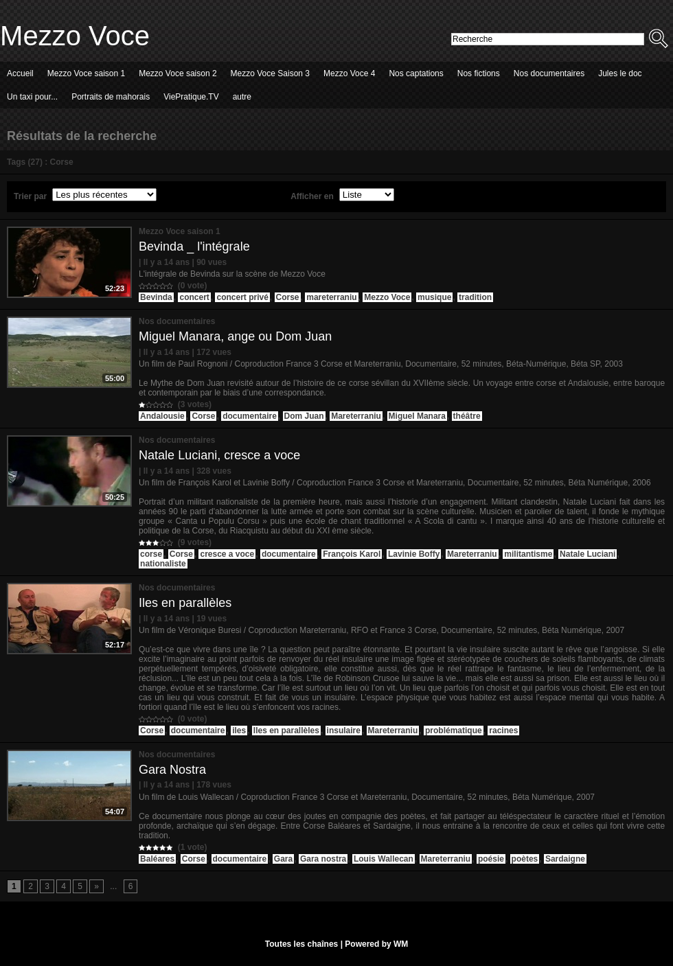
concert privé (242, 297)
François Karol (351, 554)
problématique (453, 730)
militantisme (528, 554)
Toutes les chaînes (301, 944)
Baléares (157, 859)
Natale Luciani (587, 554)
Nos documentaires (549, 73)
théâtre (467, 416)
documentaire (250, 416)
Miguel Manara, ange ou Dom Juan (235, 336)
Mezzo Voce (75, 36)
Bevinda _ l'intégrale (194, 246)
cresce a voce (227, 554)
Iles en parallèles (185, 603)
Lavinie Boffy (414, 554)
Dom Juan (304, 416)
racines (503, 730)
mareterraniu (331, 297)
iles (239, 730)
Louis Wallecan (383, 859)
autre (242, 97)
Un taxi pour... (32, 97)
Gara (283, 859)
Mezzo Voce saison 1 (86, 73)
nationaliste (163, 563)
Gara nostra (323, 859)
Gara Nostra (172, 770)
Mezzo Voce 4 (349, 73)
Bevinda (156, 297)
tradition (475, 297)
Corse (287, 297)
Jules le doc (619, 73)
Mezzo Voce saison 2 (177, 73)
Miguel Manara (417, 416)
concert (194, 297)
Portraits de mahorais (110, 97)
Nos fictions (478, 73)
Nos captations (416, 73)
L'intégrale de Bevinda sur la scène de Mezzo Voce (232, 274)
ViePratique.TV (191, 97)
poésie (491, 859)
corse (151, 554)
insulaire (344, 730)
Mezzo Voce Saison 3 (270, 73)
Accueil (20, 73)
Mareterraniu (356, 416)
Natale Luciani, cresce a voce (219, 455)
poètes (525, 859)
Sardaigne (565, 859)
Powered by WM (376, 944)
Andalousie (162, 416)
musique (434, 297)
